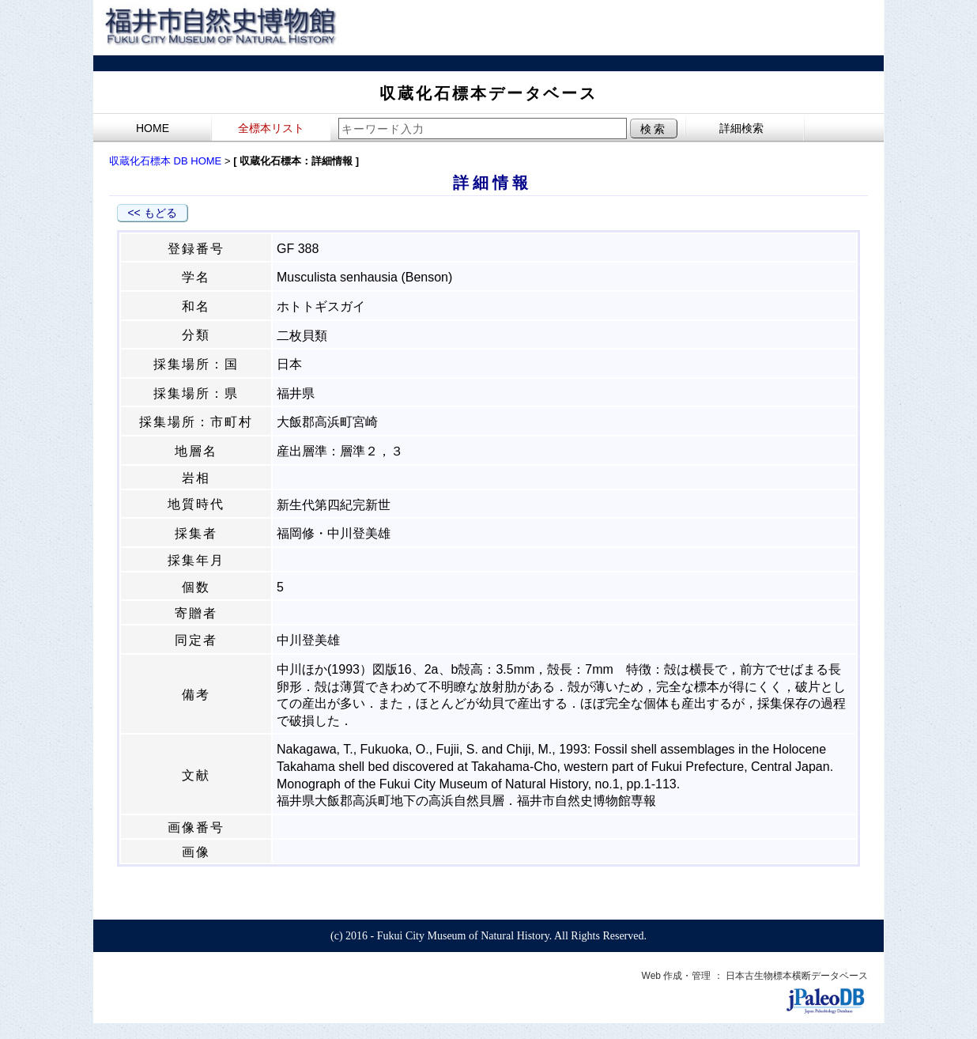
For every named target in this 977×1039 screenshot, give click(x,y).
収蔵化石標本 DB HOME (165, 161)
